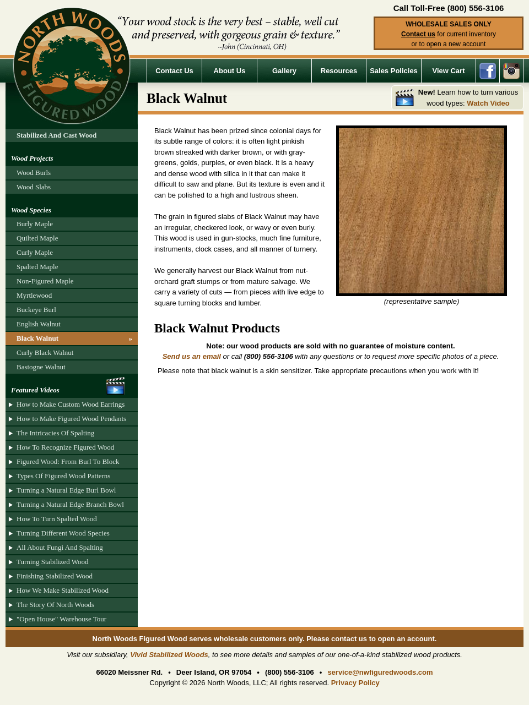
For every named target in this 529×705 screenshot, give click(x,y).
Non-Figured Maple (45, 281)
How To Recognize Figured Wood (65, 447)
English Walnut (39, 324)
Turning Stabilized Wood (52, 562)
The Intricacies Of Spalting (55, 433)
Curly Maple (35, 252)
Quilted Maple (37, 238)
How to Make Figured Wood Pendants (71, 418)
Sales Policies (394, 71)
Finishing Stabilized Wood (55, 576)
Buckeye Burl (36, 309)
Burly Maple (35, 224)
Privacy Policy (355, 683)
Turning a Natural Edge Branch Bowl (70, 504)
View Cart (448, 71)
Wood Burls (34, 172)
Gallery (284, 71)
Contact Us (174, 71)
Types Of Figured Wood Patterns (63, 476)
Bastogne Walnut (41, 367)
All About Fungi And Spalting (60, 547)
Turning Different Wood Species (63, 533)
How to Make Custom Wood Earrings (71, 404)
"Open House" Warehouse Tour (61, 619)
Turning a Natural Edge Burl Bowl (66, 490)
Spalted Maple (37, 267)
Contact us (418, 34)
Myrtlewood (34, 295)
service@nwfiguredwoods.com (380, 672)
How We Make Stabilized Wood (63, 590)
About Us (230, 71)
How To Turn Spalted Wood (57, 519)
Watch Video (488, 103)
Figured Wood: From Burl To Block (68, 461)
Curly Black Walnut (45, 352)
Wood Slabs (34, 187)
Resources (339, 71)
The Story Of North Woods (55, 604)
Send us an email (192, 356)
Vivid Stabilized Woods (169, 655)
